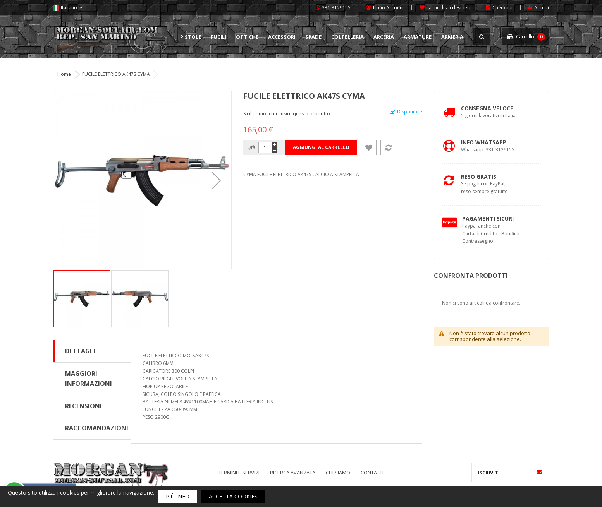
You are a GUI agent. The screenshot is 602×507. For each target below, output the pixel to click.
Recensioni (83, 406)
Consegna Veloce (487, 108)
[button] (216, 180)
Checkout (502, 7)
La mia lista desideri (448, 7)
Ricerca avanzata (292, 472)
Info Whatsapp (483, 142)
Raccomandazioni (96, 428)
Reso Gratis (478, 176)
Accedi (541, 7)
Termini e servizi (239, 472)
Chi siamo (338, 472)
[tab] (92, 351)
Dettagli (80, 351)
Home (64, 74)
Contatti (372, 472)
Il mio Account (388, 7)
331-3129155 (336, 7)
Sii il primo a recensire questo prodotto (286, 113)
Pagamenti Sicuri (488, 218)
